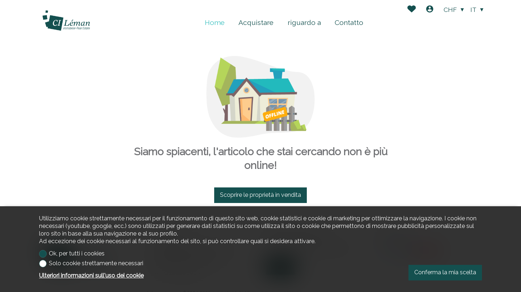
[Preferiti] (411, 10)
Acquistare (256, 22)
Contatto (349, 22)
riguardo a (304, 22)
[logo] (66, 20)
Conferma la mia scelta (445, 272)
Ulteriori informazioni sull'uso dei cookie (91, 275)
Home (215, 22)
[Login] (429, 10)
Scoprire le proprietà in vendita (260, 194)
